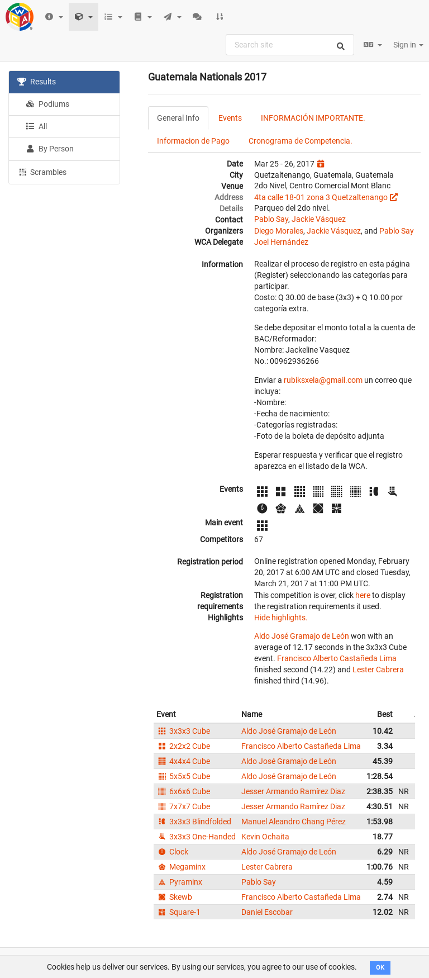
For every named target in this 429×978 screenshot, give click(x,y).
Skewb (174, 896)
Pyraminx (179, 881)
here (362, 595)
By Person (50, 148)
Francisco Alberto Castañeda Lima (337, 658)
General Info (178, 117)
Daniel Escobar (267, 912)
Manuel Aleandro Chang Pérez (293, 821)
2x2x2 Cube (183, 746)
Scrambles (41, 172)
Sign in (408, 44)
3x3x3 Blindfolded (193, 821)
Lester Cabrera (378, 669)
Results (36, 81)
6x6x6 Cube (183, 791)
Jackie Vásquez (319, 219)
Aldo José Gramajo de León (301, 636)
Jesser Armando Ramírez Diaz (293, 791)
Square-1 (178, 912)
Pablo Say (271, 219)
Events (230, 117)
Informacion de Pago (193, 140)
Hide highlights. (281, 617)
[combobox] (290, 44)
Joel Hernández (281, 242)
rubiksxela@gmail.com (323, 380)
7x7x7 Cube (183, 806)
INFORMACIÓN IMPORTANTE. (313, 117)
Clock (172, 851)
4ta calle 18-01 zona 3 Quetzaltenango (321, 197)
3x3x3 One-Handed (196, 836)
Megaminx (181, 866)
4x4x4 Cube (183, 761)
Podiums (47, 103)
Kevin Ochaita (265, 836)
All (36, 126)
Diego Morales (278, 230)
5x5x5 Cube (183, 776)
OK (380, 967)
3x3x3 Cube (183, 731)
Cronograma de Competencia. (300, 140)
